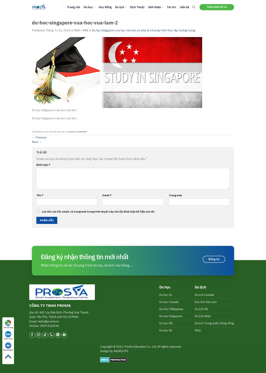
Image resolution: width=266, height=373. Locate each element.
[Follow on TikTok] (45, 335)
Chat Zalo (8, 335)
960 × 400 (81, 30)
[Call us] (51, 335)
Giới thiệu (155, 7)
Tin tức (171, 7)
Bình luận (43, 164)
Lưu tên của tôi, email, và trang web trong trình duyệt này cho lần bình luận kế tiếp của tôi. (98, 211)
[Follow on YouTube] (64, 335)
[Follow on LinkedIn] (58, 335)
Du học (89, 7)
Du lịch (120, 7)
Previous (39, 137)
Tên (39, 195)
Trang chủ (73, 7)
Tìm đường (8, 324)
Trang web (175, 195)
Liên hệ (184, 7)
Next (37, 142)
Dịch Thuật (137, 7)
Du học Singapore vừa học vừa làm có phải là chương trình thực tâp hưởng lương (143, 30)
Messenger (8, 346)
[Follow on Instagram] (38, 335)
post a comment (78, 131)
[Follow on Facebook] (32, 335)
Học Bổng (105, 7)
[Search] (193, 7)
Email (107, 195)
